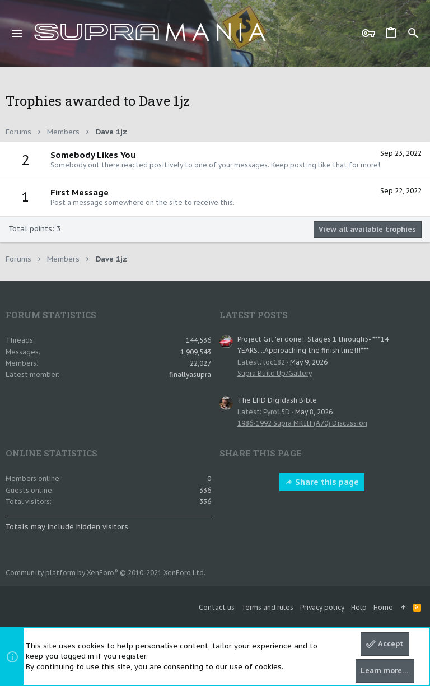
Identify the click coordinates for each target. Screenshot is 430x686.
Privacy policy (322, 607)
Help (359, 607)
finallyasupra (190, 374)
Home (383, 607)
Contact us (217, 607)
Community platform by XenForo (105, 572)
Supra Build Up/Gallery (274, 373)
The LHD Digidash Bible (277, 400)
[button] (17, 34)
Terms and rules (267, 607)
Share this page (322, 482)
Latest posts (253, 314)
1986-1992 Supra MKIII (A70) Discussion (302, 423)
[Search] (413, 33)
